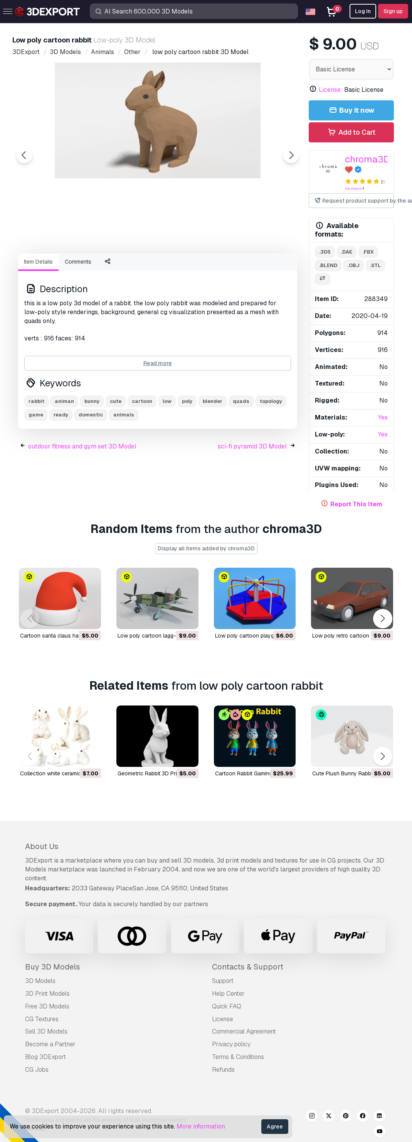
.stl (375, 265)
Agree (275, 1126)
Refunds (223, 1070)
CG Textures (42, 1019)
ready (61, 457)
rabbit (36, 443)
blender (212, 443)
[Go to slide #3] (156, 268)
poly (187, 443)
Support (223, 981)
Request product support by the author (354, 201)
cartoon (142, 443)
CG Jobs (37, 1070)
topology (271, 443)
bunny (91, 443)
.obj (354, 265)
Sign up (393, 11)
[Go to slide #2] (106, 268)
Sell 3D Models (46, 1031)
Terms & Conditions (238, 1057)
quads (241, 443)
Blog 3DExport (45, 1057)
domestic (91, 457)
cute (115, 443)
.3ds (325, 252)
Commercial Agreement (244, 1031)
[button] (382, 618)
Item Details (38, 304)
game (36, 457)
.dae (346, 252)
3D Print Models (47, 994)
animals (123, 457)
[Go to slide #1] (57, 268)
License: (331, 90)
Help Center (228, 994)
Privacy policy (231, 1044)
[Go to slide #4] (205, 268)
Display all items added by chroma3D (206, 548)
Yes (383, 417)
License (222, 1019)
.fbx (368, 252)
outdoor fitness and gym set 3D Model (82, 489)
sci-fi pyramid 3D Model (252, 489)
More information (201, 1126)
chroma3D (367, 159)
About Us (42, 846)
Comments (78, 304)
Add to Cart (351, 132)
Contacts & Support (247, 967)
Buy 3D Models (52, 967)
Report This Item (356, 504)
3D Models (40, 981)
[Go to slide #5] (254, 268)
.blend (328, 265)
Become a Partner (50, 1044)
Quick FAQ (226, 1006)
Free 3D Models (47, 1006)
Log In (363, 11)
